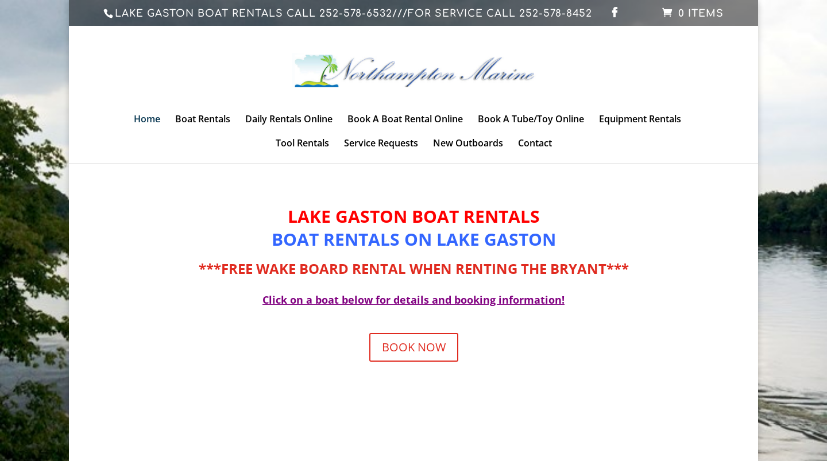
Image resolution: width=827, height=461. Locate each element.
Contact (535, 144)
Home (147, 120)
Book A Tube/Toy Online (531, 120)
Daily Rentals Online (289, 120)
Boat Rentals (202, 120)
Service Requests (381, 144)
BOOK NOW (414, 347)
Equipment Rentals (640, 120)
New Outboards (468, 144)
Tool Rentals (302, 144)
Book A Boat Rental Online (405, 120)
